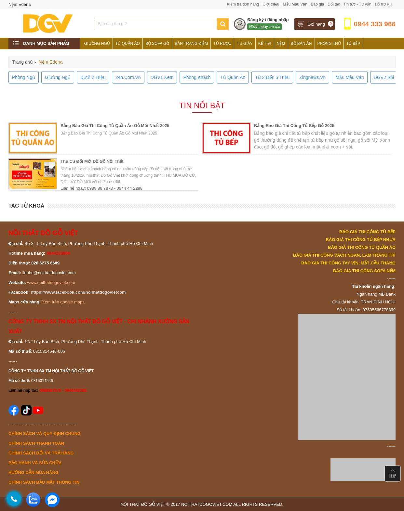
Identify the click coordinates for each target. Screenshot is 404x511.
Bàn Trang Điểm (191, 43)
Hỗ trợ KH (383, 4)
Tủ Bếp (353, 43)
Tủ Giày (244, 43)
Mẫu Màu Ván (295, 4)
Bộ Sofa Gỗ (157, 43)
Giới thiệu (271, 4)
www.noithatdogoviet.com (51, 282)
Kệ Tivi (264, 43)
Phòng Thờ (329, 43)
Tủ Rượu (222, 43)
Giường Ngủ (97, 43)
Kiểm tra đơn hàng (243, 4)
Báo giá (317, 4)
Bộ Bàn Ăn (301, 43)
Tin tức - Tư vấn (357, 4)
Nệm (281, 43)
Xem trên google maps (63, 302)
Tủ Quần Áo (127, 43)
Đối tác (334, 4)
